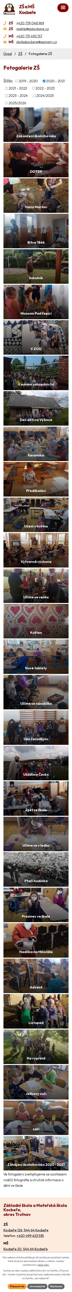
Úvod (7, 54)
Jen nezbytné (37, 1286)
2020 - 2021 (55, 81)
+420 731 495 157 (29, 36)
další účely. (43, 1264)
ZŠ (20, 54)
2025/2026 (17, 103)
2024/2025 (45, 96)
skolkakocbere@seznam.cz (36, 42)
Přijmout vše (17, 1286)
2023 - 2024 (18, 96)
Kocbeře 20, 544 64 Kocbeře (25, 1249)
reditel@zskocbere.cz (32, 29)
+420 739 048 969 (30, 23)
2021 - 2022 (18, 88)
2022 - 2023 (45, 88)
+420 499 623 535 (30, 1236)
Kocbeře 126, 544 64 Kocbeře (25, 1230)
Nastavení (56, 1286)
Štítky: (8, 80)
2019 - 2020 (28, 81)
